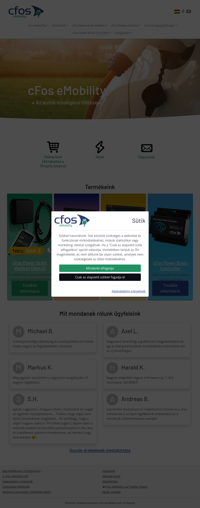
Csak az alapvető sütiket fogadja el (100, 277)
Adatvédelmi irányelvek (129, 291)
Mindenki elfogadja (100, 268)
